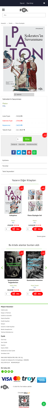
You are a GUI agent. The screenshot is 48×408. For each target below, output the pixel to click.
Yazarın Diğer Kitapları (24, 180)
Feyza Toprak (35, 285)
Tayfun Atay (13, 285)
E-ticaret (20, 393)
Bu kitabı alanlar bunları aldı (24, 245)
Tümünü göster (41, 236)
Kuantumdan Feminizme (35, 280)
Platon (13, 220)
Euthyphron (13, 215)
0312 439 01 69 (5, 362)
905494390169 (15, 362)
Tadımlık (17, 94)
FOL (13, 222)
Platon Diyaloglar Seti (35, 215)
